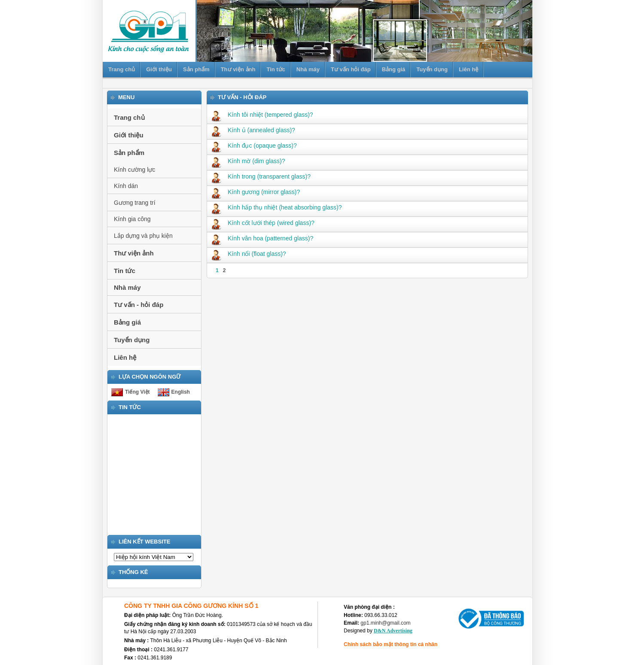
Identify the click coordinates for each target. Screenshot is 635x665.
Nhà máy (308, 69)
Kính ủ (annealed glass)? (253, 130)
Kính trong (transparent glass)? (261, 176)
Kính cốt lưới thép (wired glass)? (262, 223)
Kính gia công (132, 219)
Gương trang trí (135, 202)
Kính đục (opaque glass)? (254, 145)
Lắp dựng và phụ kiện (143, 235)
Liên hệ (468, 69)
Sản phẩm (196, 69)
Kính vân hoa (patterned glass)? (262, 238)
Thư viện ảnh (238, 69)
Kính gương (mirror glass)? (255, 192)
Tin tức (275, 69)
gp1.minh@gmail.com (385, 623)
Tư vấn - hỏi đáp (138, 304)
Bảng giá (394, 69)
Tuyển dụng (432, 69)
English (180, 392)
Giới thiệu (159, 69)
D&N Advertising (393, 631)
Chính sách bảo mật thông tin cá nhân (390, 644)
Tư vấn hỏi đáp (351, 69)
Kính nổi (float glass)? (248, 254)
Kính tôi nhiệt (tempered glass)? (262, 114)
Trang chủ (121, 69)
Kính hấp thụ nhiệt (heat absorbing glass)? (276, 207)
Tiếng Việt (137, 392)
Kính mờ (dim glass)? (248, 161)
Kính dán (126, 185)
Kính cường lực (134, 169)
